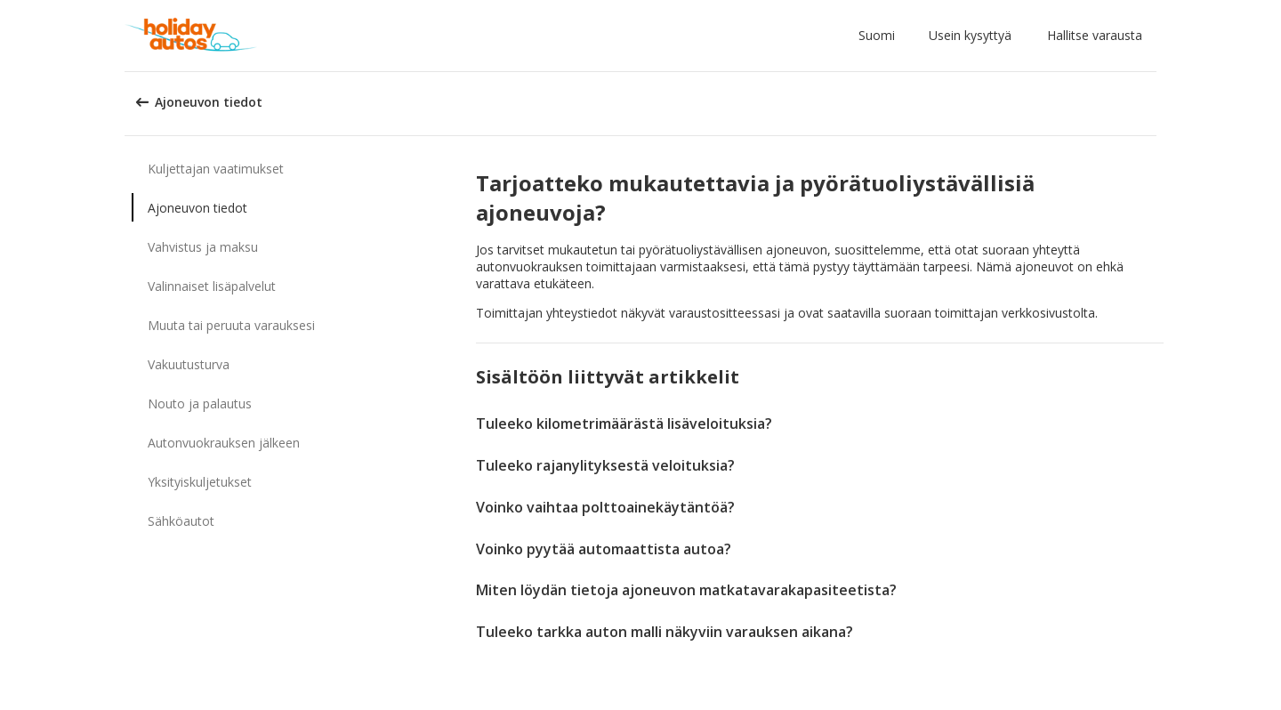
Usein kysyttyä (970, 35)
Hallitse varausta (1094, 35)
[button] (880, 35)
